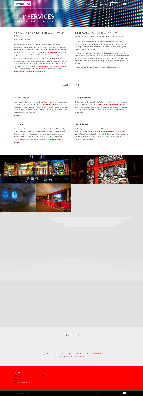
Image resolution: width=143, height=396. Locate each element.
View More (17, 116)
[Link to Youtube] (124, 4)
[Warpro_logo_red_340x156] (23, 4)
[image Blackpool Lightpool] (36, 169)
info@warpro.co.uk (77, 356)
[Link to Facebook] (128, 4)
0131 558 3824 (97, 354)
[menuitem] (88, 4)
